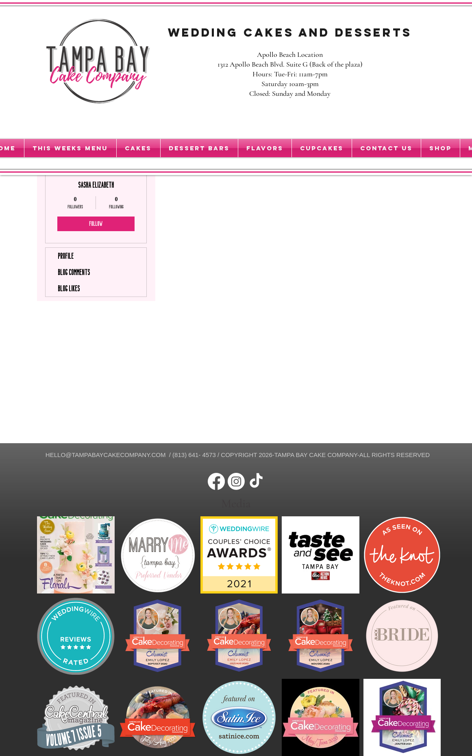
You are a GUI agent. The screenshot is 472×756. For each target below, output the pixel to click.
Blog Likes (69, 288)
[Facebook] (216, 481)
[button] (322, 148)
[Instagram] (236, 481)
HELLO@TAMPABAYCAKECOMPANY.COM (106, 454)
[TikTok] (256, 481)
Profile (66, 256)
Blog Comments (74, 272)
